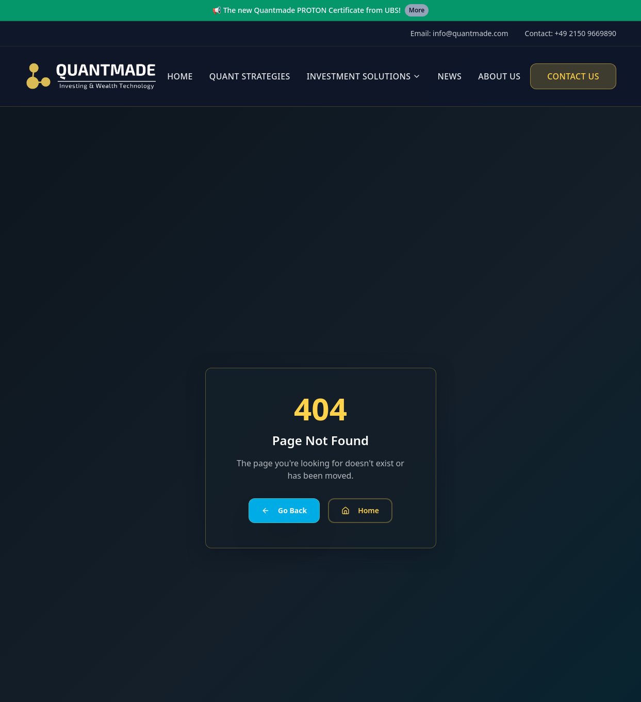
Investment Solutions (359, 76)
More (417, 10)
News (449, 76)
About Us (499, 76)
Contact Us (573, 76)
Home (180, 76)
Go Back (284, 510)
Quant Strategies (249, 76)
